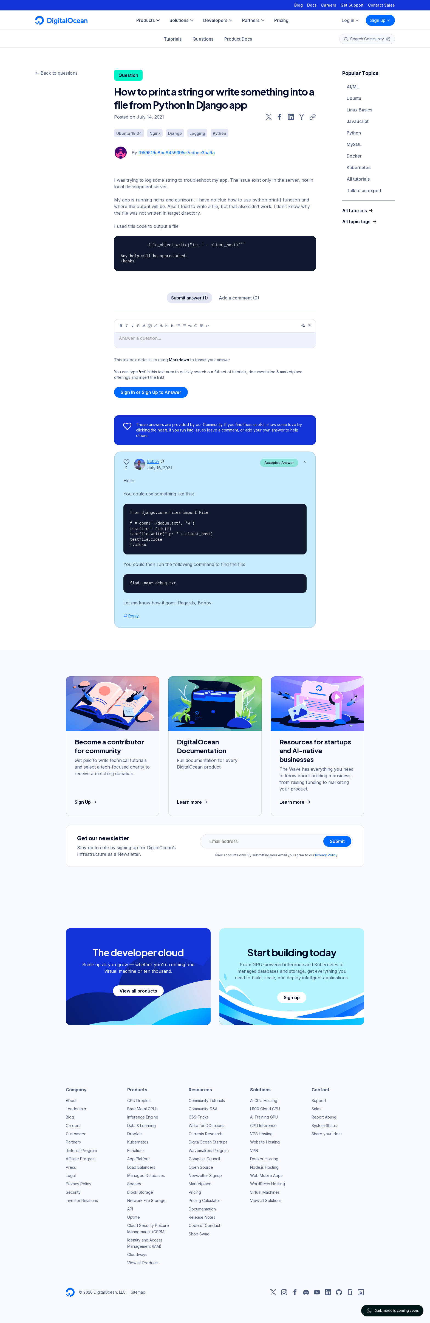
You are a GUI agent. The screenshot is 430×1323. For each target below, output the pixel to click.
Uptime (133, 1217)
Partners (73, 1142)
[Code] (207, 326)
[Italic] (127, 326)
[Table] (201, 326)
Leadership (76, 1108)
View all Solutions (266, 1200)
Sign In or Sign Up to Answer (151, 392)
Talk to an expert (364, 190)
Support (319, 1100)
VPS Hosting (261, 1133)
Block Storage (140, 1192)
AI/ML (353, 86)
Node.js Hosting (264, 1167)
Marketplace (200, 1183)
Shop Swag (199, 1234)
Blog (298, 5)
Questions (203, 39)
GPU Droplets (139, 1100)
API (130, 1209)
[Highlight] (155, 326)
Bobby (153, 461)
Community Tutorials (207, 1100)
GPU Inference (263, 1125)
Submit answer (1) (189, 298)
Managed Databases (146, 1175)
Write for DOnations (206, 1125)
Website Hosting (265, 1142)
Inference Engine (142, 1117)
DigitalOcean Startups (208, 1142)
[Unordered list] (178, 326)
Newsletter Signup (205, 1175)
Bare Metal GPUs (142, 1108)
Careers (328, 5)
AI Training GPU (264, 1117)
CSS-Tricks (199, 1117)
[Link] (144, 326)
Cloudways (137, 1254)
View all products (138, 991)
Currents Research (205, 1133)
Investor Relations (82, 1200)
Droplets (135, 1133)
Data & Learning (141, 1125)
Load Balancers (141, 1167)
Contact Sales (381, 5)
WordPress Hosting (267, 1183)
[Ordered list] (184, 326)
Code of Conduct (204, 1225)
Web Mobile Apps (266, 1175)
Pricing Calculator (204, 1200)
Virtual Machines (265, 1192)
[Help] (309, 326)
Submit (337, 841)
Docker (354, 156)
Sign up (380, 20)
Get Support (352, 5)
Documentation (202, 1209)
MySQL (354, 144)
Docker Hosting (264, 1158)
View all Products (143, 1262)
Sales (316, 1108)
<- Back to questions (56, 73)
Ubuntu (354, 98)
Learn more (193, 802)
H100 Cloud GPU (265, 1108)
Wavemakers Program (209, 1150)
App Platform (139, 1158)
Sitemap (138, 1292)
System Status (324, 1125)
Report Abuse (324, 1117)
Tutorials (173, 39)
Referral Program (81, 1150)
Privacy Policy (326, 855)
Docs (312, 5)
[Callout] (196, 326)
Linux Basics (359, 110)
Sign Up (86, 802)
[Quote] (190, 326)
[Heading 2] (167, 326)
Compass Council (204, 1158)
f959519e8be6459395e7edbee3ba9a (176, 152)
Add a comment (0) (239, 298)
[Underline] (132, 326)
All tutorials (358, 179)
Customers (75, 1133)
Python (354, 133)
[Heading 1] (161, 326)
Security (73, 1192)
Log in (350, 20)
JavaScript (358, 121)
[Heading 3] (173, 326)
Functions (136, 1150)
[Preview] (303, 326)
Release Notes (202, 1217)
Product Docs (238, 39)
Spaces (134, 1183)
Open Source (201, 1167)
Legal (71, 1175)
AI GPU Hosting (263, 1100)
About (71, 1100)
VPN (254, 1150)
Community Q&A (203, 1108)
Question (128, 75)
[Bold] (121, 326)
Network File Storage (146, 1200)
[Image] (150, 326)
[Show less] (305, 462)
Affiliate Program (80, 1158)
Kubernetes (358, 167)
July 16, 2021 (159, 468)
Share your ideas (327, 1133)
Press (71, 1167)
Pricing (195, 1192)
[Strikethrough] (138, 326)
